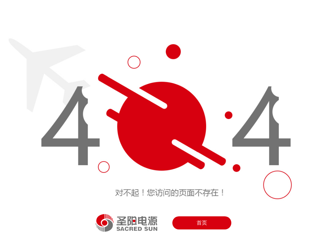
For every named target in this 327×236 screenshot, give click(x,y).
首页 (202, 223)
